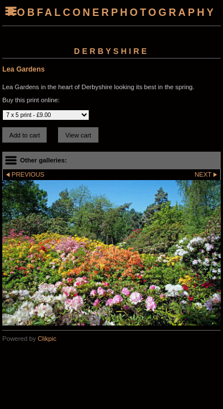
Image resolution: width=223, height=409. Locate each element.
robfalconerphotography (111, 12)
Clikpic (47, 338)
